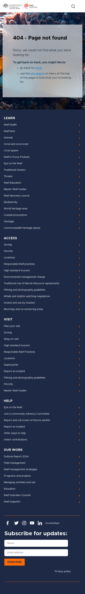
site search (37, 73)
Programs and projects (17, 476)
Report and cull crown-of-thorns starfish (27, 420)
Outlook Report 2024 (16, 456)
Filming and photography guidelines (24, 290)
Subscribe (14, 562)
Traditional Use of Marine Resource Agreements (31, 283)
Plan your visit (12, 326)
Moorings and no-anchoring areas (23, 309)
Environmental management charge (24, 277)
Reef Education (12, 183)
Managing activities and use (19, 482)
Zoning (8, 245)
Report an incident (14, 371)
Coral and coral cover (16, 144)
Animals (8, 138)
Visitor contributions (15, 439)
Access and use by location (19, 303)
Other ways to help (15, 433)
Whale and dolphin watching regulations (27, 296)
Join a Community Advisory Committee (26, 414)
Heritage (9, 221)
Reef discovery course (16, 196)
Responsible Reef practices (19, 264)
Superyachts (11, 365)
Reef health (10, 125)
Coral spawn (11, 150)
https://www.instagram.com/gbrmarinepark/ (24, 523)
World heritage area (15, 208)
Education (9, 489)
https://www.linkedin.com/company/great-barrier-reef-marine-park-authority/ (40, 523)
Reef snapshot (12, 502)
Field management (14, 463)
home (38, 68)
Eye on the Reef (13, 163)
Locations (9, 257)
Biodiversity (10, 202)
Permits (8, 251)
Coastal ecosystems (15, 215)
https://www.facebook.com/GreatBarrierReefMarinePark (8, 523)
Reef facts (9, 131)
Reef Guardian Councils (17, 495)
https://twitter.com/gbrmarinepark (16, 523)
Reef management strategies (20, 469)
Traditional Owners (15, 170)
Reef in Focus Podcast (17, 157)
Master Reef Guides (15, 189)
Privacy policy (63, 571)
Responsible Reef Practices (19, 352)
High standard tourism (17, 270)
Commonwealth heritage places (22, 228)
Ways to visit (11, 339)
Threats (8, 176)
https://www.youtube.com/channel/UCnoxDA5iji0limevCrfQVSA (32, 523)
